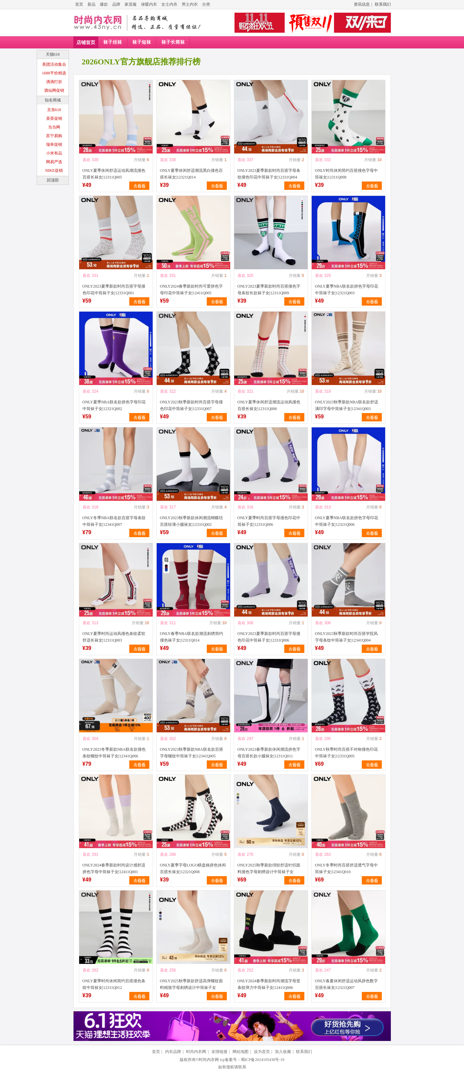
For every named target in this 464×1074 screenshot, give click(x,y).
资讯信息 (362, 4)
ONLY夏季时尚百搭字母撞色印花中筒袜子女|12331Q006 (269, 521)
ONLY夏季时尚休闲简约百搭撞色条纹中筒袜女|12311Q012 (114, 984)
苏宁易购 (54, 135)
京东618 (54, 109)
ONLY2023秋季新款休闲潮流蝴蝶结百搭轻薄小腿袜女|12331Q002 (191, 521)
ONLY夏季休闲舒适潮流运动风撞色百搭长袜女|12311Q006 (269, 405)
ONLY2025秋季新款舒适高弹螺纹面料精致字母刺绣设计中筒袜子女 (191, 984)
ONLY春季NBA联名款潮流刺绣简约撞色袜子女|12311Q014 (191, 637)
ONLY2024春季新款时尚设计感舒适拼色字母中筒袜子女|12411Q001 (114, 868)
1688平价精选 (54, 73)
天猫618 (53, 54)
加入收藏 (283, 1051)
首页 (79, 4)
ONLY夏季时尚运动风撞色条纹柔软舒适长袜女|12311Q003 (114, 637)
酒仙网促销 (54, 90)
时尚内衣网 (196, 1051)
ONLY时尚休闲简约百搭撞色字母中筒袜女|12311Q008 (346, 174)
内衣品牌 (173, 1051)
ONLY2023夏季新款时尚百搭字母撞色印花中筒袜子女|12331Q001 (114, 289)
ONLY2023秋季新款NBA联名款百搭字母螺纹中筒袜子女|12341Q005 (191, 752)
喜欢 (87, 159)
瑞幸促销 (54, 144)
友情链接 (219, 1051)
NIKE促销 (54, 170)
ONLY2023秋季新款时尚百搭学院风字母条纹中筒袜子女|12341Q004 (346, 637)
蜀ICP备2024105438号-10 (263, 1059)
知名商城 (53, 100)
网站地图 (241, 1051)
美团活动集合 (54, 64)
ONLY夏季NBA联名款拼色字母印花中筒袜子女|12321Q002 (114, 405)
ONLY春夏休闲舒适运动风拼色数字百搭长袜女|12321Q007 (346, 984)
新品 (92, 4)
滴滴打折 (54, 81)
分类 (206, 4)
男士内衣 (190, 4)
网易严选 (54, 161)
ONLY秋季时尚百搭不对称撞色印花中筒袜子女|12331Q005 (346, 752)
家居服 (131, 4)
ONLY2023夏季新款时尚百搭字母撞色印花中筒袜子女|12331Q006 (269, 637)
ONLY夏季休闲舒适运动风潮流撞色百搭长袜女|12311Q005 (114, 174)
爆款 (104, 4)
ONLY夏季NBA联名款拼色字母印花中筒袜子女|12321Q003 (346, 289)
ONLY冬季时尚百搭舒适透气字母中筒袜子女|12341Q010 (346, 868)
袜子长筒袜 (173, 42)
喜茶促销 (54, 118)
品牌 (116, 4)
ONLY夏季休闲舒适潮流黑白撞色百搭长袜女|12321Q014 (191, 174)
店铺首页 (85, 42)
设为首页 (262, 1051)
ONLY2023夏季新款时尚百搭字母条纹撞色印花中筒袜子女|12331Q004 (269, 174)
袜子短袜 (141, 42)
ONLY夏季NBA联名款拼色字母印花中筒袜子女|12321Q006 (346, 521)
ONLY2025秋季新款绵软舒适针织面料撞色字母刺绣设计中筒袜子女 (269, 868)
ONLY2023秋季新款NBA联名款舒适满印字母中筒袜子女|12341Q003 (346, 405)
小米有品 (54, 153)
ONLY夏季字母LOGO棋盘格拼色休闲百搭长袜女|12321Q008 (193, 868)
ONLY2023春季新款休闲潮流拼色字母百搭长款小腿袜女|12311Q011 (269, 752)
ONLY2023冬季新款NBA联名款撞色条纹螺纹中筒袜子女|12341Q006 (114, 752)
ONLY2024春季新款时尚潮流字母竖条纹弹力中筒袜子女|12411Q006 (269, 984)
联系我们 (383, 4)
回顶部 (53, 180)
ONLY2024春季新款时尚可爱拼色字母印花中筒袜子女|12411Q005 (191, 289)
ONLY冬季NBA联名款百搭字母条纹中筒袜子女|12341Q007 (114, 521)
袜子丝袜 (112, 42)
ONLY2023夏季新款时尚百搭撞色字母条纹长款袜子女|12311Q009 (269, 289)
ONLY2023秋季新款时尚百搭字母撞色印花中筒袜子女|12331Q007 (191, 405)
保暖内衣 (149, 4)
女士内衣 (169, 4)
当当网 (54, 127)
